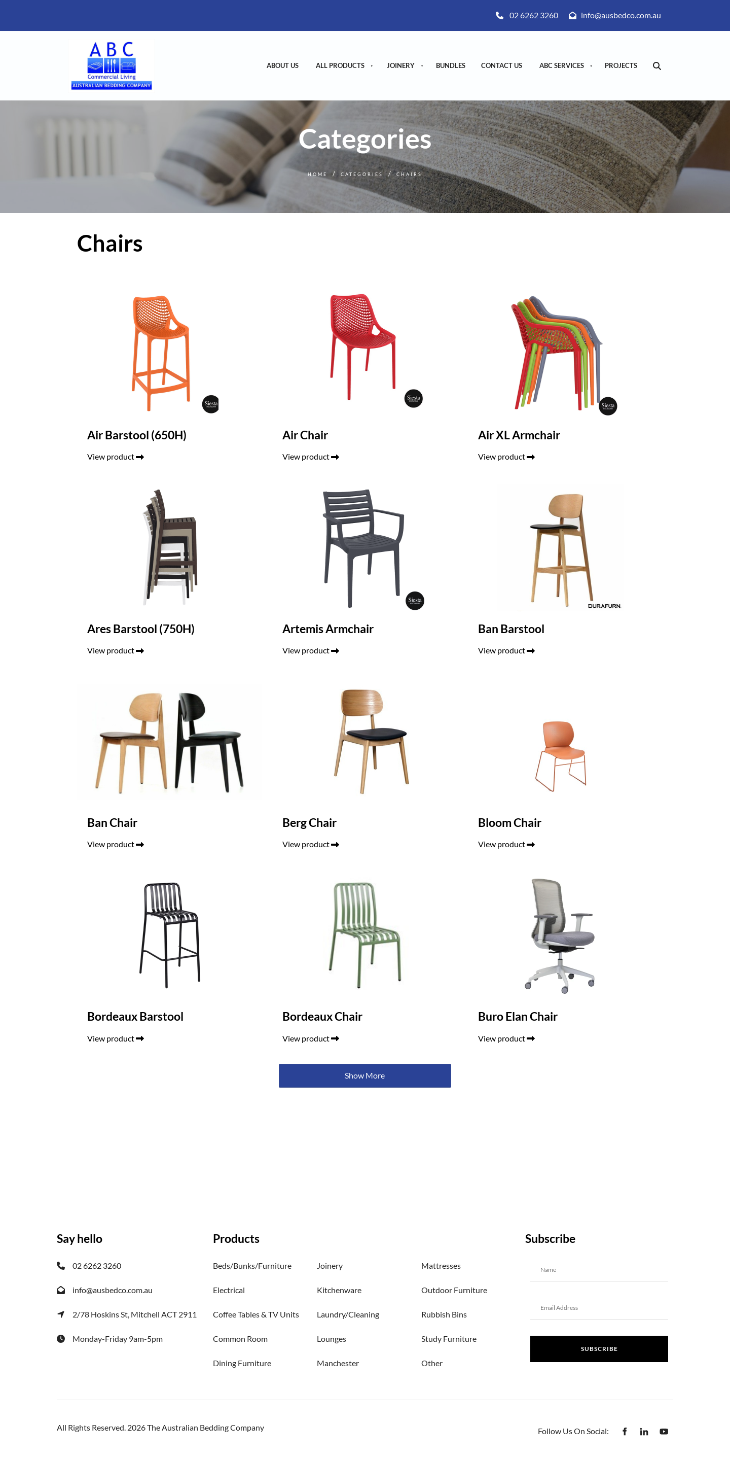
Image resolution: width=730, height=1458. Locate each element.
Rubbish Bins (444, 1314)
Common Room (240, 1338)
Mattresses (441, 1265)
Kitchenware (339, 1290)
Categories (362, 174)
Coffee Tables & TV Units (256, 1314)
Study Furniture (449, 1338)
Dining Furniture (242, 1363)
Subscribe (599, 1348)
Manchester (338, 1363)
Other (432, 1363)
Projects (621, 65)
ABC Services (561, 65)
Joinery (401, 65)
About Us (283, 65)
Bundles (450, 65)
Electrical (229, 1290)
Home (317, 174)
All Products (340, 65)
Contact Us (501, 65)
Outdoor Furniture (454, 1290)
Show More (365, 1075)
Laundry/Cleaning (348, 1314)
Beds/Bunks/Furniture (252, 1265)
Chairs (409, 174)
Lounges (331, 1338)
